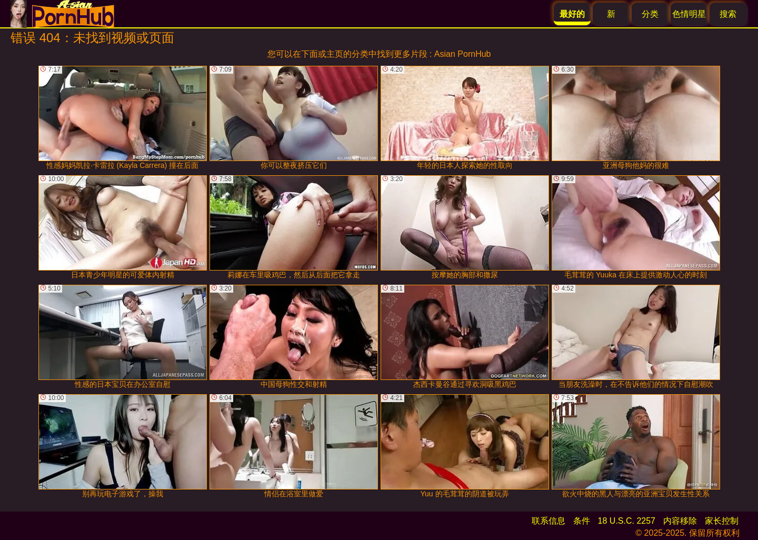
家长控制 (722, 520)
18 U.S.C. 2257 (626, 520)
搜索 (728, 13)
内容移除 (680, 520)
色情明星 (689, 13)
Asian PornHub (462, 53)
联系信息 (548, 520)
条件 (581, 520)
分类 (650, 13)
